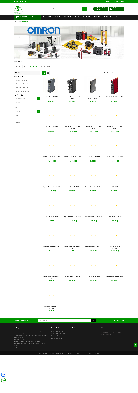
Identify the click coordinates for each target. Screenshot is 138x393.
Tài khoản (107, 1)
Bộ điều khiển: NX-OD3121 (93, 187)
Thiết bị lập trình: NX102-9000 (93, 128)
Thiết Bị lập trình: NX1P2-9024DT (72, 128)
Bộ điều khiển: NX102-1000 (72, 157)
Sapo (97, 353)
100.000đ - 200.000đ (22, 84)
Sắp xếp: (106, 73)
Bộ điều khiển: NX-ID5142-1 (51, 246)
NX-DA (18, 122)
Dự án (77, 17)
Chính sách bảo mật (57, 331)
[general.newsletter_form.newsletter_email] (64, 320)
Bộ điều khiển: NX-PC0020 (93, 217)
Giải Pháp (86, 17)
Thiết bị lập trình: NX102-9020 (114, 128)
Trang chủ (47, 17)
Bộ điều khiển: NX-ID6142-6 (114, 276)
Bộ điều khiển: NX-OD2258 (72, 217)
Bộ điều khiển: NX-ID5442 (93, 157)
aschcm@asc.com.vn (24, 348)
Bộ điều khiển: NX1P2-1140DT (114, 247)
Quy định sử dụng (56, 338)
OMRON (18, 103)
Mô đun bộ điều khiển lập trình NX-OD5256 (93, 98)
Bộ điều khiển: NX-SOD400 (114, 97)
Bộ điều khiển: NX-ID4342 (93, 276)
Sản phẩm (68, 17)
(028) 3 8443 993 (25, 343)
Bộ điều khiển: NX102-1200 (51, 157)
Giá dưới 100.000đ (22, 80)
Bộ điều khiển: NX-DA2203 (51, 187)
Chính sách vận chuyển (58, 333)
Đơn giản (17, 66)
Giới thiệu (58, 17)
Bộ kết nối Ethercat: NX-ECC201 (51, 307)
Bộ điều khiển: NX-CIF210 (51, 97)
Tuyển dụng (108, 17)
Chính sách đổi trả (56, 336)
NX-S (17, 115)
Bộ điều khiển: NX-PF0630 (115, 217)
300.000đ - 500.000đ (22, 91)
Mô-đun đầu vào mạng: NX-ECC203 (72, 98)
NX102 (18, 119)
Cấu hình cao (33, 66)
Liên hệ (117, 17)
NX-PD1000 (114, 187)
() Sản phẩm (117, 8)
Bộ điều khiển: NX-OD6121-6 (51, 277)
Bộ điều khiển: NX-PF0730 (72, 276)
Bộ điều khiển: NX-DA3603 (114, 157)
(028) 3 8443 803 (35, 341)
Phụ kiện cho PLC (45, 66)
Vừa (24, 66)
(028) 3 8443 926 (36, 343)
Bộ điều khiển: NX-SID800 (51, 127)
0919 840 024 (101, 8)
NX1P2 (18, 126)
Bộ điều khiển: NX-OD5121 (93, 246)
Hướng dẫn (97, 17)
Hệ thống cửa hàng (118, 1)
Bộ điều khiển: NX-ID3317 (72, 187)
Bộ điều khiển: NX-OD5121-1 (72, 247)
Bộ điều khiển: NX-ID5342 (51, 217)
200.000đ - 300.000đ (22, 87)
